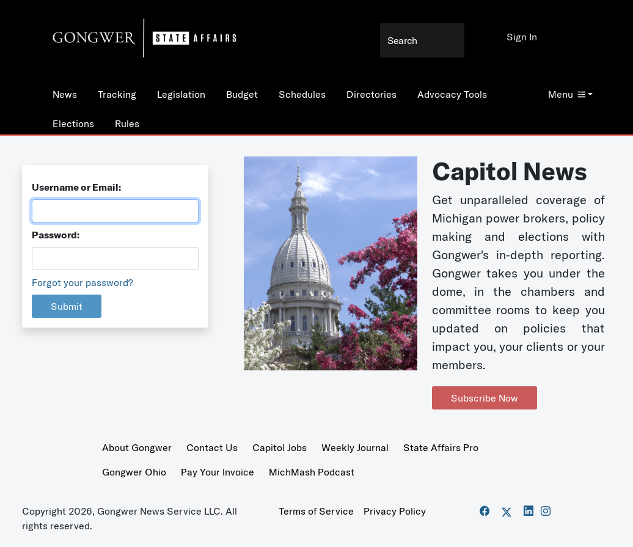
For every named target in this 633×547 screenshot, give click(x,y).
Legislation (181, 94)
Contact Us (212, 447)
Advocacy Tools (452, 94)
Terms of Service (316, 511)
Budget (242, 94)
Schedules (302, 94)
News (65, 94)
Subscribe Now (484, 398)
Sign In (522, 37)
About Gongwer (137, 447)
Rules (127, 123)
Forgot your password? (82, 282)
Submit (66, 306)
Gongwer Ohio (134, 472)
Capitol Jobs (279, 447)
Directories (371, 94)
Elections (73, 123)
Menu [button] (566, 94)
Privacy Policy (395, 511)
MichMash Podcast (311, 472)
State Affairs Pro (440, 447)
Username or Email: (76, 187)
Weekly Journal (355, 447)
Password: (55, 235)
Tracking (117, 94)
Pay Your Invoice (217, 472)
